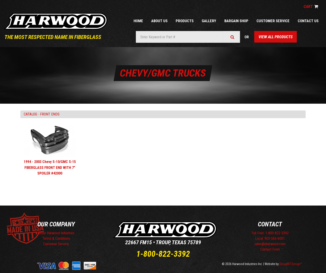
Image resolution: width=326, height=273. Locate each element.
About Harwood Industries (56, 233)
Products (185, 21)
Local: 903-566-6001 (270, 238)
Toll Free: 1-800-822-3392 (270, 233)
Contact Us (308, 21)
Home (138, 21)
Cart (311, 6)
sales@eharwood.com (269, 244)
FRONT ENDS (50, 114)
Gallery (209, 21)
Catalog (30, 114)
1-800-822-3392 (163, 254)
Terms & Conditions (56, 238)
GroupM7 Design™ (290, 264)
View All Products (275, 36)
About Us (159, 21)
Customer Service (273, 21)
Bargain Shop (236, 21)
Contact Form (270, 249)
